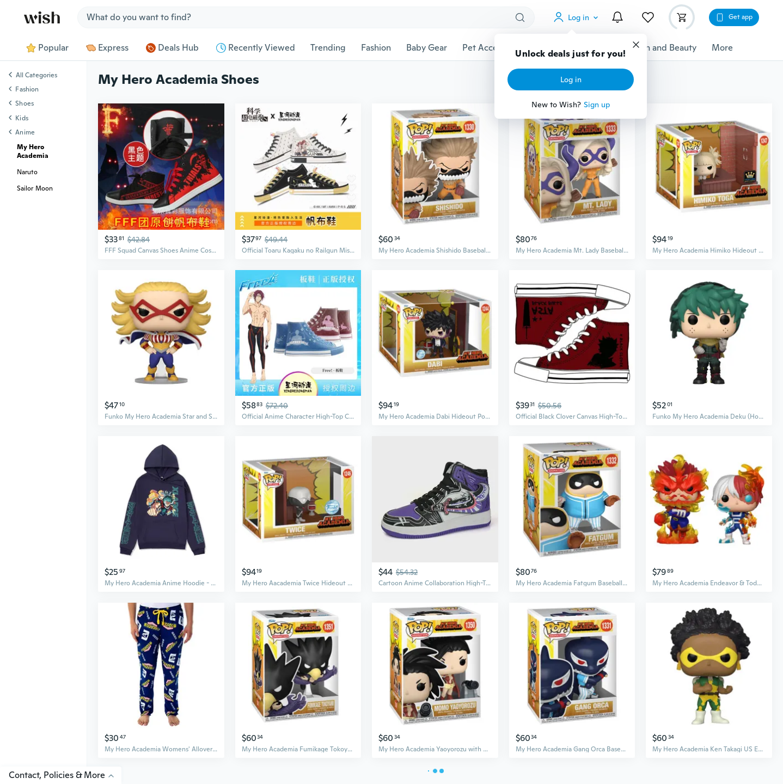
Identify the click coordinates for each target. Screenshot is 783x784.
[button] (578, 17)
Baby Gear (426, 47)
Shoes (24, 103)
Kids (21, 118)
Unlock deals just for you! (570, 54)
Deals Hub (172, 47)
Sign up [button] (597, 104)
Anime (24, 132)
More (722, 47)
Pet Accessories (493, 47)
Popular (47, 47)
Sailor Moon (35, 188)
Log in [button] (571, 79)
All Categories (36, 75)
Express (107, 47)
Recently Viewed (255, 47)
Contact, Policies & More (65, 775)
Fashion (376, 47)
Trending (328, 47)
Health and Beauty (660, 47)
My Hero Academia (32, 151)
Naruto (27, 172)
